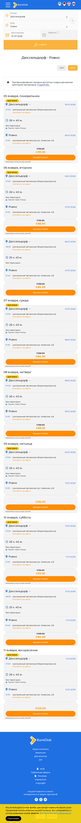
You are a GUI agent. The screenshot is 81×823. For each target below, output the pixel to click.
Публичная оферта (40, 772)
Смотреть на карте (21, 112)
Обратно (53, 32)
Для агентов (40, 756)
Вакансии (40, 752)
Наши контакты (40, 749)
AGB (40, 769)
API (40, 760)
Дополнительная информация (55, 813)
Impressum (40, 779)
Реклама (41, 776)
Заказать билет (40, 157)
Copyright (41, 783)
